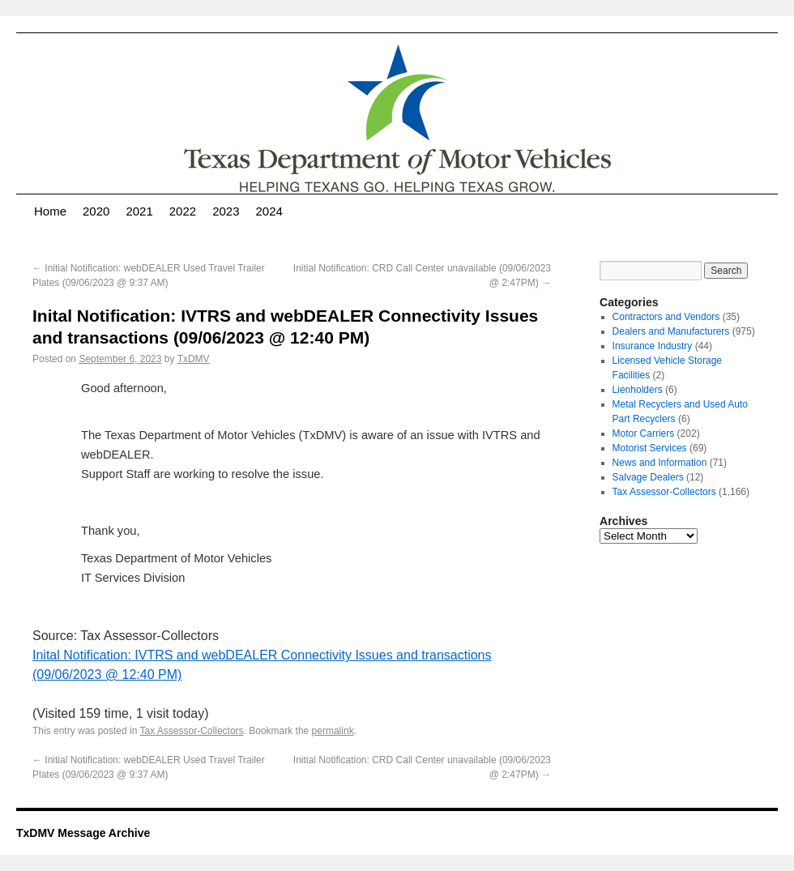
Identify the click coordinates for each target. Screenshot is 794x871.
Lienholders (638, 389)
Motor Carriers (644, 433)
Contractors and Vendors (666, 316)
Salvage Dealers (648, 477)
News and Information (660, 462)
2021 (139, 211)
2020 (96, 211)
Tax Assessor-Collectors (192, 731)
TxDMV (193, 359)
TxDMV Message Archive (83, 832)
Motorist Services (650, 448)
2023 (225, 211)
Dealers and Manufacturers (671, 331)
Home (50, 211)
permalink (333, 731)
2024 (269, 211)
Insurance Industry (653, 346)
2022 (182, 211)
